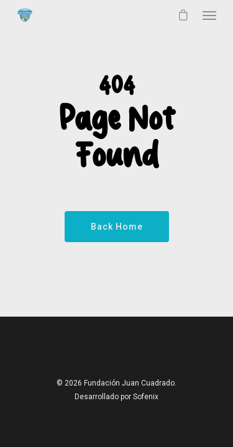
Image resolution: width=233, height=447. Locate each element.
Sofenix (145, 396)
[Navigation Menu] (209, 15)
